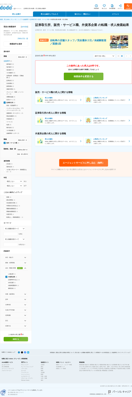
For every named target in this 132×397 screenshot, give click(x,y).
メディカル (24, 368)
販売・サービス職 (43, 19)
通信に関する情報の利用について (65, 352)
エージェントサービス (8, 368)
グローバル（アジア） (27, 378)
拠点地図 (110, 386)
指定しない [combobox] (11, 181)
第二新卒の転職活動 (124, 366)
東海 (42, 370)
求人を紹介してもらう (49, 14)
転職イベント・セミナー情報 (64, 364)
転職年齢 (113, 368)
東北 (42, 366)
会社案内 (102, 386)
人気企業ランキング (85, 368)
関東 (42, 368)
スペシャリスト (25, 374)
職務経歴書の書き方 (105, 364)
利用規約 (52, 352)
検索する (16, 339)
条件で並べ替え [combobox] (100, 56)
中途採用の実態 (121, 368)
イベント (115, 14)
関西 (42, 374)
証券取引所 (33, 19)
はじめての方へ (6, 364)
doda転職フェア (60, 366)
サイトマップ (121, 352)
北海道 (42, 364)
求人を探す (16, 14)
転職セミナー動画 (61, 368)
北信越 (42, 372)
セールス (23, 370)
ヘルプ (128, 352)
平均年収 (95, 368)
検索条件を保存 (16, 44)
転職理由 (107, 368)
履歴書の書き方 (94, 364)
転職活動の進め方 (84, 364)
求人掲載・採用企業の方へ (123, 386)
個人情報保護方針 (13, 394)
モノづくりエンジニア (27, 366)
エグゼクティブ (25, 376)
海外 (42, 380)
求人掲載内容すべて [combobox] (12, 228)
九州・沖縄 (44, 378)
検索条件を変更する (84, 76)
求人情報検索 (5, 366)
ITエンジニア (24, 364)
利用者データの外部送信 (102, 352)
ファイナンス (24, 372)
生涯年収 (101, 368)
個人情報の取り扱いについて (16, 392)
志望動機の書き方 (117, 364)
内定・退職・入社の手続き (110, 366)
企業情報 (110, 370)
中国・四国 (44, 376)
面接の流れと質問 (97, 366)
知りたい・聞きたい (82, 14)
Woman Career (25, 380)
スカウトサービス (6, 370)
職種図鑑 (104, 370)
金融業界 (25, 19)
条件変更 (24, 27)
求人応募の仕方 (87, 366)
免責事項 (114, 352)
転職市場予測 (86, 370)
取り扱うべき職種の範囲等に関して (85, 352)
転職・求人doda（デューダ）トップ (10, 19)
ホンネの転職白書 (96, 370)
